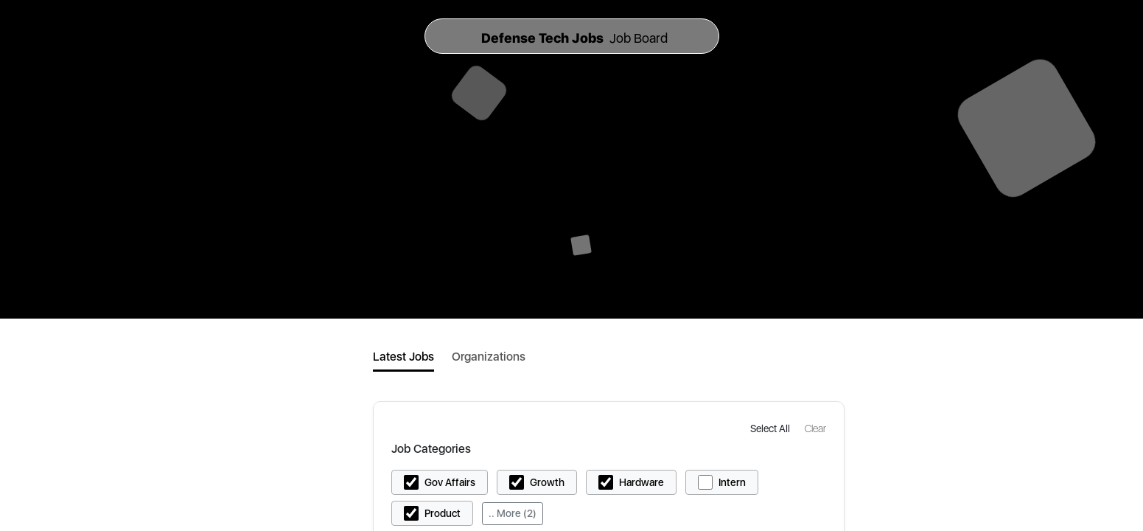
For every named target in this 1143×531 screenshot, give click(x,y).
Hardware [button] (641, 482)
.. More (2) (512, 513)
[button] (771, 428)
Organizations (488, 357)
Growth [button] (547, 482)
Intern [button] (732, 482)
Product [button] (442, 513)
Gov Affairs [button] (449, 482)
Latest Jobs (403, 357)
